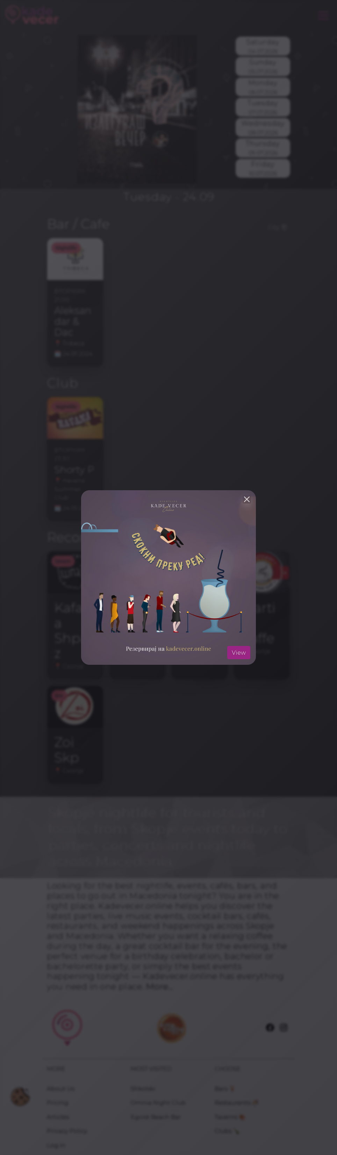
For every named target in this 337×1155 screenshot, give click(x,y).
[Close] (247, 499)
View (239, 652)
